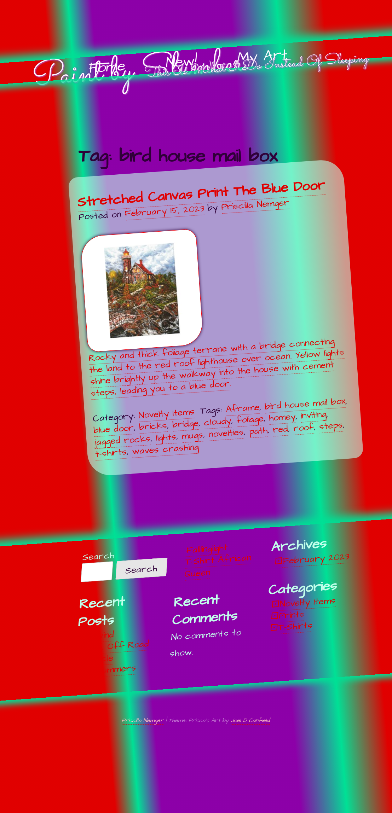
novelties (226, 432)
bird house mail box (305, 404)
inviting (313, 415)
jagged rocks (122, 440)
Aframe (242, 408)
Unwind (100, 635)
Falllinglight (207, 548)
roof (303, 428)
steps (330, 426)
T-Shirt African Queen (218, 565)
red (280, 429)
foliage (250, 419)
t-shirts (111, 453)
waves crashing (165, 449)
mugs (192, 435)
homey (282, 417)
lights (165, 437)
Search (98, 556)
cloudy (217, 421)
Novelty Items (166, 413)
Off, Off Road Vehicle (117, 652)
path (257, 431)
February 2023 (315, 558)
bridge (185, 424)
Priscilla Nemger (255, 204)
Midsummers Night (109, 676)
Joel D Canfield (250, 720)
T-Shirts (295, 626)
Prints (292, 615)
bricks (153, 426)
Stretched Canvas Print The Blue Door (201, 193)
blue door (113, 429)
